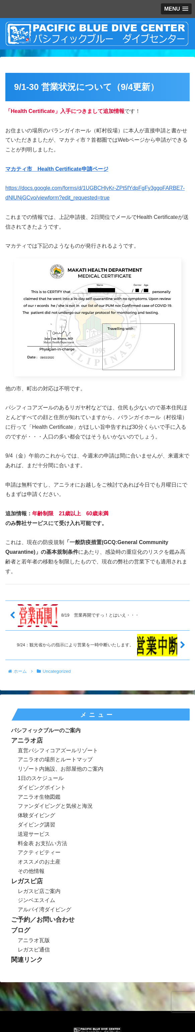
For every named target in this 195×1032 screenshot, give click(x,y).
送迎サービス (34, 834)
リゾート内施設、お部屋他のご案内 (60, 769)
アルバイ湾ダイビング (44, 909)
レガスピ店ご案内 (39, 891)
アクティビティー (39, 852)
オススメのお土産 (39, 862)
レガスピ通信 (34, 949)
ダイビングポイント (42, 787)
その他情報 (31, 871)
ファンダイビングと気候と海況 (55, 806)
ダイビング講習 (36, 824)
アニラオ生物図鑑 (39, 797)
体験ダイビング (36, 815)
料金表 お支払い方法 (42, 843)
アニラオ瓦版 (34, 940)
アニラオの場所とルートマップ (55, 759)
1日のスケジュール (41, 778)
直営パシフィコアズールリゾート (58, 750)
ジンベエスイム (36, 900)
